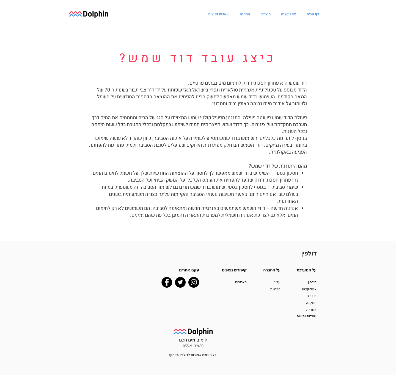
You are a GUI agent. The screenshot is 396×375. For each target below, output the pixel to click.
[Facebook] (166, 282)
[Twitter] (180, 282)
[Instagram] (193, 282)
